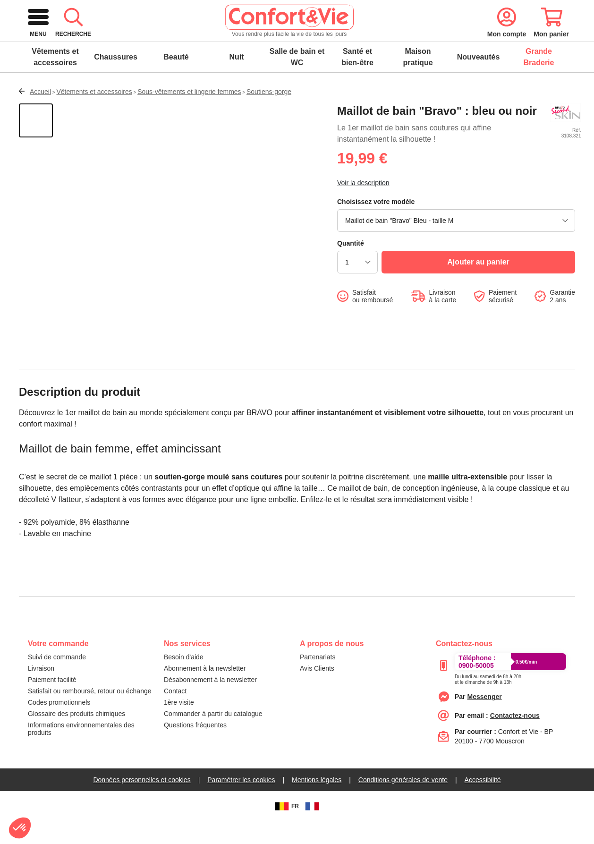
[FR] (312, 828)
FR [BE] (285, 828)
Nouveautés (478, 80)
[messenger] (484, 719)
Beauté (175, 80)
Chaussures (115, 80)
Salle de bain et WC (297, 79)
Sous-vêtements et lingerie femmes (189, 114)
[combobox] (296, 39)
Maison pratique (418, 79)
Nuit (236, 80)
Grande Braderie (539, 79)
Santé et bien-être (357, 79)
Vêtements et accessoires (55, 79)
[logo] (93, 40)
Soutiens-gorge (268, 114)
